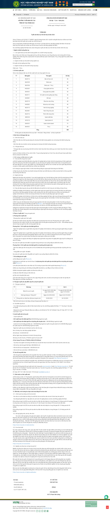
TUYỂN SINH (32, 10)
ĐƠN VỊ (25, 10)
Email (89, 2)
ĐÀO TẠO (40, 10)
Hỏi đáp (50, 508)
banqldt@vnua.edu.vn (44, 372)
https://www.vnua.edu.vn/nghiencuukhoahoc (24, 472)
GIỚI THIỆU (18, 10)
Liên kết (45, 508)
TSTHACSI (26, 14)
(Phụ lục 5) (63, 265)
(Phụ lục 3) (28, 259)
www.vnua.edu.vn (46, 366)
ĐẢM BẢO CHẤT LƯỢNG (85, 10)
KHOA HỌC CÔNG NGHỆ (50, 10)
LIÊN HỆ (95, 10)
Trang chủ (17, 14)
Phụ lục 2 (40, 203)
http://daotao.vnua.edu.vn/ (61, 358)
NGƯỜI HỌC (73, 10)
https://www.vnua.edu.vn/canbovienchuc (23, 425)
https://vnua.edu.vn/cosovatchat (21, 443)
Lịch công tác (83, 2)
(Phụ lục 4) (18, 263)
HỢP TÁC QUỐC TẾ (63, 10)
